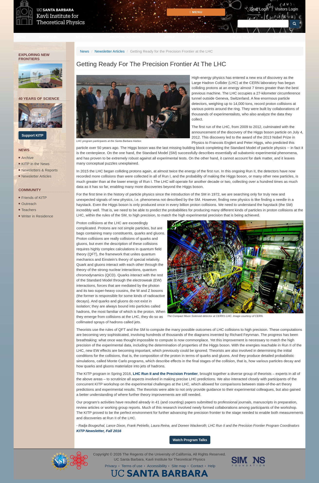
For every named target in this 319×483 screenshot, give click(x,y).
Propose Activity (125, 37)
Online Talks (241, 37)
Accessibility (157, 466)
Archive (27, 158)
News (84, 51)
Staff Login (259, 9)
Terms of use (132, 466)
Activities (84, 37)
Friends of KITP (34, 197)
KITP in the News (35, 164)
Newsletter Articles (36, 176)
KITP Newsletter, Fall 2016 (98, 431)
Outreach (282, 37)
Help (211, 466)
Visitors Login (286, 9)
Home (21, 37)
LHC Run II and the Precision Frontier (165, 374)
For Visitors (199, 37)
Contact (197, 466)
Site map (179, 466)
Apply (169, 37)
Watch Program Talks (190, 440)
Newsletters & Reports (39, 170)
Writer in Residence (37, 216)
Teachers (28, 210)
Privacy (111, 466)
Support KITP (32, 135)
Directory (48, 37)
